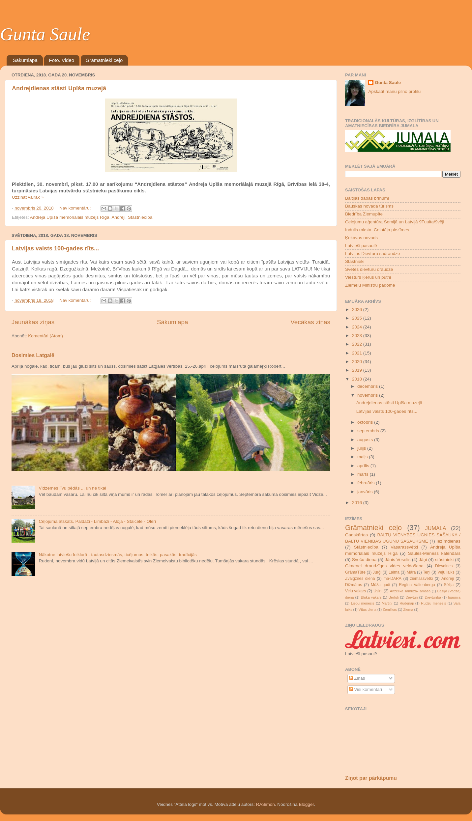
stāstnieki (444, 559)
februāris (366, 482)
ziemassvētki (421, 578)
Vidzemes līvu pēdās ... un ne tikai (72, 488)
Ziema (408, 609)
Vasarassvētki (404, 547)
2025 (357, 318)
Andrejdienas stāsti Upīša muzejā (59, 88)
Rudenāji (407, 603)
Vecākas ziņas (310, 322)
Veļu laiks (445, 572)
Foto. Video (61, 60)
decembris (368, 386)
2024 (357, 327)
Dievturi (412, 597)
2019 (357, 370)
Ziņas (357, 678)
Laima (394, 572)
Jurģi (377, 572)
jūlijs (362, 448)
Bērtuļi (394, 597)
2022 (357, 344)
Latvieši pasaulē (361, 245)
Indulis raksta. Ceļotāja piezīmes (377, 229)
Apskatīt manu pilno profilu (394, 91)
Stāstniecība (140, 217)
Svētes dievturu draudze (369, 269)
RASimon (265, 804)
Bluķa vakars (371, 597)
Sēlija (449, 584)
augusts (365, 439)
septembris (368, 430)
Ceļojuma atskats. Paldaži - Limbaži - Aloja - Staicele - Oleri (97, 521)
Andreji (118, 217)
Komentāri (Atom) (45, 335)
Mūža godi (380, 584)
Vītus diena (367, 609)
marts (363, 474)
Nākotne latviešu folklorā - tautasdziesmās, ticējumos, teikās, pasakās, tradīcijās (117, 554)
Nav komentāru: (75, 208)
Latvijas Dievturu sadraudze (372, 253)
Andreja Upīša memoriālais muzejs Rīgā (69, 217)
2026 (357, 309)
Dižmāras (353, 584)
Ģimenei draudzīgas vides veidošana (384, 565)
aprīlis (363, 465)
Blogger (306, 804)
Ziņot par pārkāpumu (371, 778)
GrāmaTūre (355, 572)
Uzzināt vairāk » (28, 197)
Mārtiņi (387, 603)
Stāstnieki (355, 261)
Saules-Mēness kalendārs (434, 553)
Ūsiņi (377, 591)
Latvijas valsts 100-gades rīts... (55, 248)
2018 (357, 379)
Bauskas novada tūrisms (369, 206)
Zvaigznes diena (360, 578)
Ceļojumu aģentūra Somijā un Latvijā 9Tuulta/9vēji (394, 221)
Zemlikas (390, 609)
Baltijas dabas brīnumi (367, 198)
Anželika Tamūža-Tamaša (410, 591)
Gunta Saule (45, 34)
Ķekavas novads (361, 237)
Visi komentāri (365, 689)
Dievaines (444, 566)
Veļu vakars (355, 591)
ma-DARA (392, 578)
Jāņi (423, 559)
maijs (363, 456)
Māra (411, 572)
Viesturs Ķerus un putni (368, 277)
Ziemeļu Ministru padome (370, 285)
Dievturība (433, 597)
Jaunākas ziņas (33, 322)
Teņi (426, 572)
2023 (357, 335)
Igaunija (454, 597)
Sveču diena (364, 559)
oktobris (365, 422)
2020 (357, 361)
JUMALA (435, 528)
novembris (368, 395)
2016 (357, 502)
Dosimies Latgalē (33, 355)
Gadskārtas (356, 534)
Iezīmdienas (448, 541)
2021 (357, 353)
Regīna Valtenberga (417, 584)
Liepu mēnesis (362, 603)
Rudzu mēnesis (433, 603)
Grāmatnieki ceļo (104, 60)
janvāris (365, 491)
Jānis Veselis (397, 559)
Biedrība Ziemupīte (364, 214)
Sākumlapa (25, 60)
